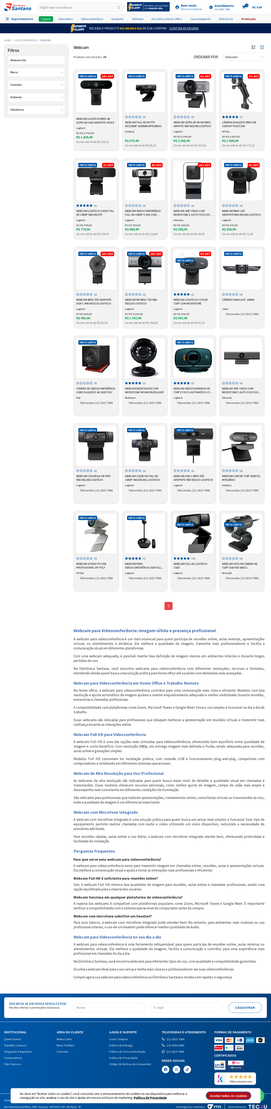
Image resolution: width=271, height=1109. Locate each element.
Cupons (46, 19)
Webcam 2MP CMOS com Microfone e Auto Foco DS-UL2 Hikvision (192, 213)
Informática (66, 19)
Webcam (45, 40)
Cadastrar (245, 1007)
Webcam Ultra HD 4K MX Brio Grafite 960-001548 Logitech (192, 124)
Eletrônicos (226, 19)
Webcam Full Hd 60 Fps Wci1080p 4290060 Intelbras (143, 124)
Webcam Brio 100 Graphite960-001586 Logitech (241, 212)
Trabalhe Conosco (15, 1045)
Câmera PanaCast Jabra (238, 300)
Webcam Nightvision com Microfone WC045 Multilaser (144, 390)
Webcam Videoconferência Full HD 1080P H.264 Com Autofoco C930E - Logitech (143, 213)
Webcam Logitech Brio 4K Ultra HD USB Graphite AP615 (95, 120)
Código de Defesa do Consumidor (130, 1064)
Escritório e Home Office (167, 19)
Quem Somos (12, 1039)
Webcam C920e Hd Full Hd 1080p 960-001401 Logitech (142, 478)
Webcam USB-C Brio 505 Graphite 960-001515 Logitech (193, 478)
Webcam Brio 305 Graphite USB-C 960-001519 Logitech (93, 301)
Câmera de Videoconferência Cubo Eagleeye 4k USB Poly (95, 390)
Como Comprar (118, 1039)
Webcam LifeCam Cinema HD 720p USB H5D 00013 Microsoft (239, 566)
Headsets (117, 19)
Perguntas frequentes (18, 1051)
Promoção (248, 19)
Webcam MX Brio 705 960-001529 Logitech (141, 301)
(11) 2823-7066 (173, 1039)
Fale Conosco (12, 1064)
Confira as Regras (184, 28)
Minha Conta (64, 1039)
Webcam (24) (18, 60)
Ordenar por (206, 57)
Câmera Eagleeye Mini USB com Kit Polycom (239, 124)
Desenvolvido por (247, 1107)
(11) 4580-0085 (173, 1045)
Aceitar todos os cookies (228, 1096)
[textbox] (80, 7)
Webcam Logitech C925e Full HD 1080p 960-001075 (95, 212)
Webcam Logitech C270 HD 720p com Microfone (191, 301)
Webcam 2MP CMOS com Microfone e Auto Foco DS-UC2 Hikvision (240, 390)
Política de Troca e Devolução (127, 1051)
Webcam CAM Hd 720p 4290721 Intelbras (241, 478)
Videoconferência (92, 19)
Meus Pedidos (65, 1045)
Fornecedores (13, 1058)
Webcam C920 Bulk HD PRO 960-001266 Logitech (93, 478)
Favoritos (63, 1051)
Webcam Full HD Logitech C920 (190, 565)
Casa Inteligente (200, 19)
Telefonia (137, 19)
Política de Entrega (121, 1045)
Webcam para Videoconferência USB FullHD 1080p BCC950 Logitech (145, 566)
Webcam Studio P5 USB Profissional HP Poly (91, 565)
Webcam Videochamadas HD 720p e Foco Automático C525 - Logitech (193, 390)
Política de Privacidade (150, 1098)
